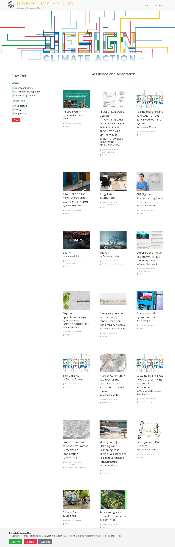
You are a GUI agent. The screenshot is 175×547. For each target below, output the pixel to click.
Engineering (119, 264)
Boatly (66, 252)
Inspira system (72, 111)
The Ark (104, 252)
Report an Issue (159, 5)
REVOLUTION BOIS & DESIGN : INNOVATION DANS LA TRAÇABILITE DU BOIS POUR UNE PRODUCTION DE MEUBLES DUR (112, 123)
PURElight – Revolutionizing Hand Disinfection (149, 198)
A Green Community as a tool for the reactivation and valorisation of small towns (112, 383)
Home (147, 5)
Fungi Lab (106, 194)
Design (67, 126)
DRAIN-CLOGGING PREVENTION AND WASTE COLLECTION (75, 198)
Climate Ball (70, 512)
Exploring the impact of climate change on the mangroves (149, 256)
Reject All (30, 542)
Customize (45, 542)
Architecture (106, 155)
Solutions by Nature (108, 152)
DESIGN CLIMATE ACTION (45, 3)
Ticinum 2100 (71, 375)
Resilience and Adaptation (73, 123)
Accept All (16, 542)
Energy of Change (24, 87)
